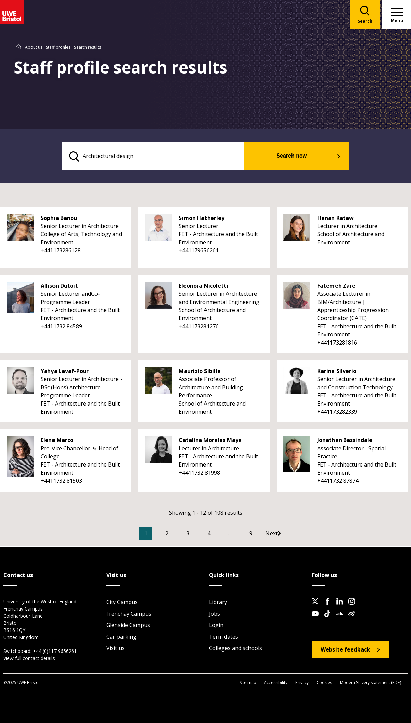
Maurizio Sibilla (200, 372)
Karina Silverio (336, 372)
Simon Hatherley (201, 219)
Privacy (302, 683)
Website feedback (345, 650)
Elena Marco (57, 441)
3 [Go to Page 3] (197, 534)
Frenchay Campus (128, 614)
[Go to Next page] (288, 534)
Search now (300, 156)
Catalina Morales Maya (210, 441)
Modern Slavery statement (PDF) (370, 683)
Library (218, 602)
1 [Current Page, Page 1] (155, 534)
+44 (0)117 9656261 (55, 651)
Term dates (223, 637)
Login (216, 625)
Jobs (214, 614)
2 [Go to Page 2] (176, 534)
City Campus (122, 602)
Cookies (324, 683)
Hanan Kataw (335, 219)
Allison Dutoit (59, 286)
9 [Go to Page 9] (260, 534)
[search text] (162, 156)
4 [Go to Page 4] (218, 534)
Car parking (121, 637)
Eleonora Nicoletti (203, 286)
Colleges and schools (235, 649)
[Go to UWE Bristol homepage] (18, 47)
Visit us (115, 649)
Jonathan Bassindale (344, 441)
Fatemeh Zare (336, 286)
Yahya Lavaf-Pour (65, 372)
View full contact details (29, 659)
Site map (248, 683)
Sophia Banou (59, 219)
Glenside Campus (128, 625)
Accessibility (275, 683)
